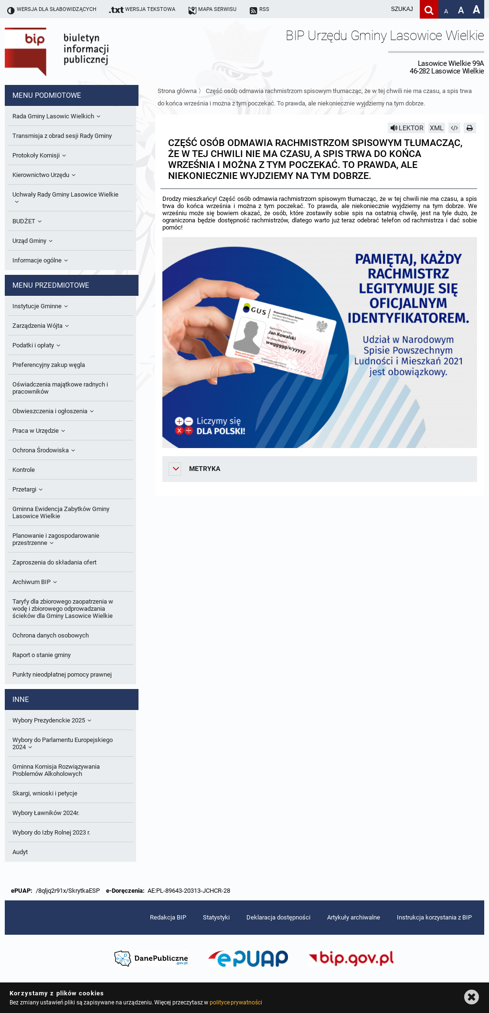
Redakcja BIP (168, 917)
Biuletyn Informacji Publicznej (83, 51)
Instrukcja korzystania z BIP (434, 917)
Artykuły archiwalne (353, 917)
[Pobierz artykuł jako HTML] (454, 128)
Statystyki (216, 917)
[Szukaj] (429, 9)
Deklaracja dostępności (278, 917)
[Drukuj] (470, 128)
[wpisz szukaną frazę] (378, 9)
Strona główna (177, 90)
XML (437, 128)
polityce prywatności (236, 1002)
